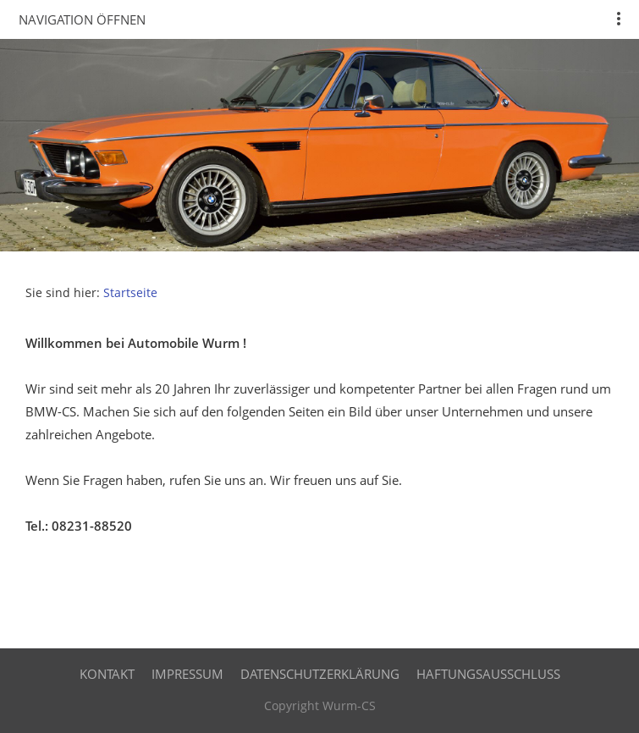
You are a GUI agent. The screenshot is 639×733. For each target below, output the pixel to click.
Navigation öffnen (82, 19)
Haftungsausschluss (488, 673)
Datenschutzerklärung (319, 673)
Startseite (130, 292)
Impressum (187, 673)
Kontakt (107, 673)
